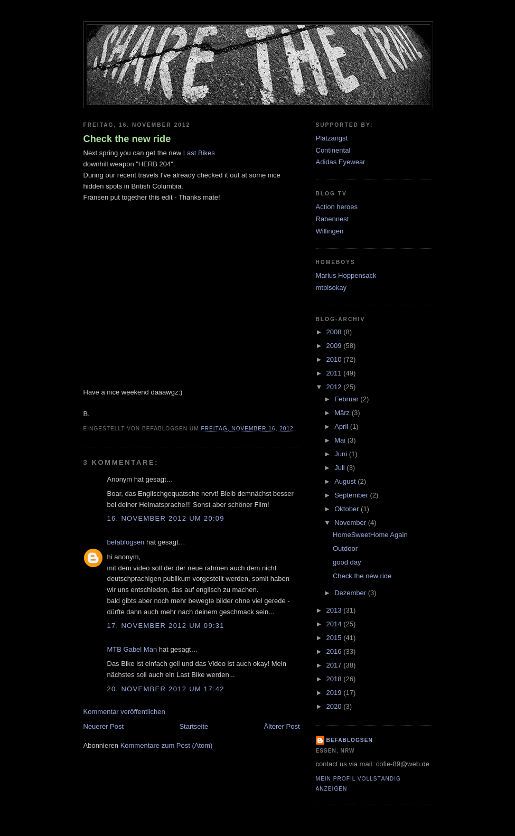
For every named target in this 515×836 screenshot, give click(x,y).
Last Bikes (199, 153)
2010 (335, 359)
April (342, 426)
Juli (340, 468)
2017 (335, 665)
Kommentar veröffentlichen (124, 712)
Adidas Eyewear (341, 162)
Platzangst (332, 138)
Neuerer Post (103, 726)
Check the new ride (127, 139)
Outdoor (345, 548)
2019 (335, 693)
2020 (335, 706)
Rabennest (332, 219)
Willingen (330, 231)
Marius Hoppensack (346, 275)
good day (347, 562)
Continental (333, 150)
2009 (335, 346)
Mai (341, 440)
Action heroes (337, 207)
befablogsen (126, 542)
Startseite (193, 726)
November (351, 523)
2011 (335, 373)
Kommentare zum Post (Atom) (166, 745)
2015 (335, 638)
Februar (347, 399)
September (352, 495)
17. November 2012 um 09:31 (165, 626)
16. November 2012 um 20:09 (165, 518)
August (346, 481)
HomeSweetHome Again (370, 535)
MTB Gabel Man (132, 649)
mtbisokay (331, 288)
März (343, 413)
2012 (335, 387)
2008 (335, 332)
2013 (335, 610)
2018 (335, 679)
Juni (341, 454)
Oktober (347, 509)
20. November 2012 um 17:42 (165, 689)
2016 (335, 651)
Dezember (351, 593)
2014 (335, 624)
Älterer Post (282, 726)
